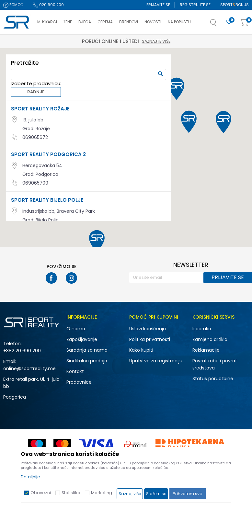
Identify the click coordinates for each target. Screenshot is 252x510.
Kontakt (75, 371)
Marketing (101, 493)
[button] (220, 24)
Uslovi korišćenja (147, 328)
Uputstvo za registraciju (155, 360)
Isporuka (201, 328)
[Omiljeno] (229, 22)
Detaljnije (30, 477)
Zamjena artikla (209, 339)
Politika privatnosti (149, 339)
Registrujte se (195, 4)
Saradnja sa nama (87, 350)
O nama (75, 328)
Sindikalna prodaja (86, 360)
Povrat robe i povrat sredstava (214, 364)
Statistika (71, 493)
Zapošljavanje (81, 339)
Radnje (34, 92)
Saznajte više (156, 41)
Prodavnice (79, 382)
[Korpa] (244, 22)
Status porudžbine (212, 378)
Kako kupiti (141, 350)
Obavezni (40, 493)
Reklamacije (206, 350)
